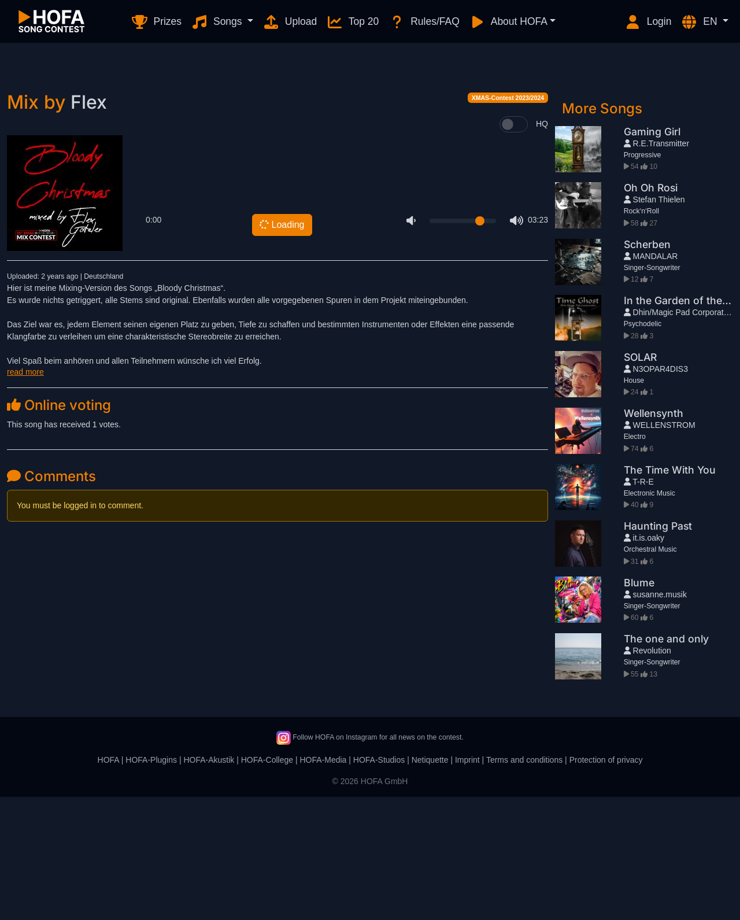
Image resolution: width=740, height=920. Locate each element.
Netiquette (430, 883)
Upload (289, 22)
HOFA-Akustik (208, 883)
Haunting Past (658, 649)
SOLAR (640, 480)
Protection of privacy (606, 883)
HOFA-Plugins (151, 883)
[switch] (514, 247)
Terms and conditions (524, 883)
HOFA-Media (322, 883)
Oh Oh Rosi (651, 311)
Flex (89, 225)
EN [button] (700, 22)
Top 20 (352, 22)
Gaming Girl (652, 255)
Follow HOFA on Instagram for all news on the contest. (369, 860)
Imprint (467, 883)
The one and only (666, 762)
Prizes (156, 22)
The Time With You (670, 593)
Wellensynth (653, 536)
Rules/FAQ (423, 22)
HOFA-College (267, 883)
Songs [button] (218, 22)
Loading (282, 348)
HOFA (108, 883)
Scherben (647, 367)
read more (25, 495)
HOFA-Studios (379, 883)
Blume (639, 706)
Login (648, 22)
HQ (542, 247)
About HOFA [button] (508, 22)
